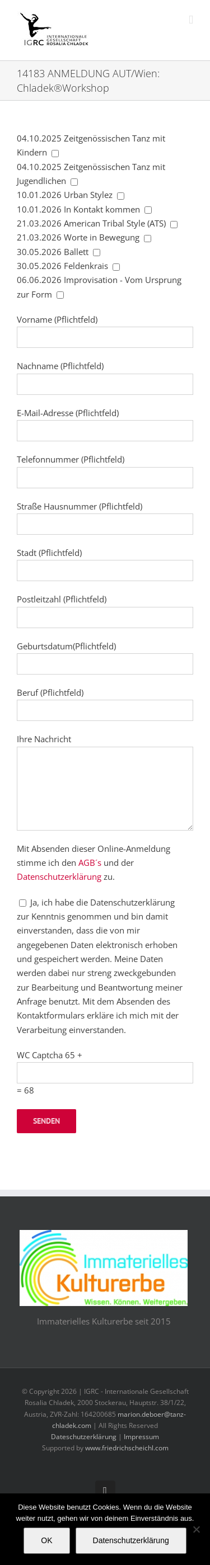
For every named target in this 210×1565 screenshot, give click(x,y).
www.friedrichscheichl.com (127, 1448)
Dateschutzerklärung (83, 1436)
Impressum (141, 1436)
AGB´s (89, 862)
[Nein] (196, 1529)
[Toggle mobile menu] (191, 20)
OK (46, 1540)
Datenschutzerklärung (59, 876)
